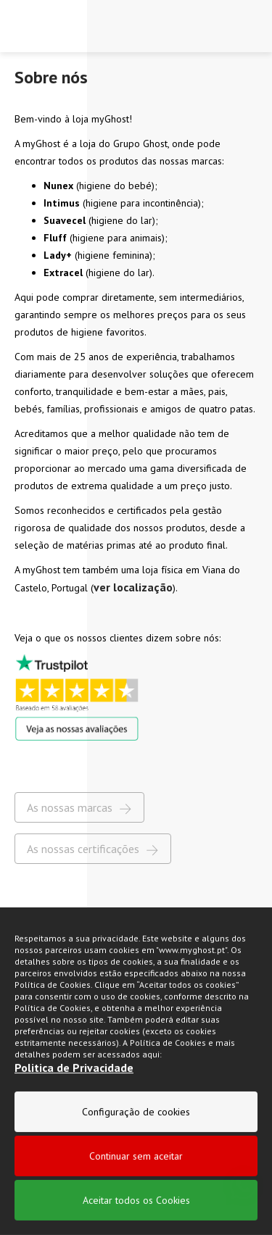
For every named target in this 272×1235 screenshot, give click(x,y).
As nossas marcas (79, 807)
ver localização (133, 587)
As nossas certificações (93, 849)
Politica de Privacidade (74, 1101)
